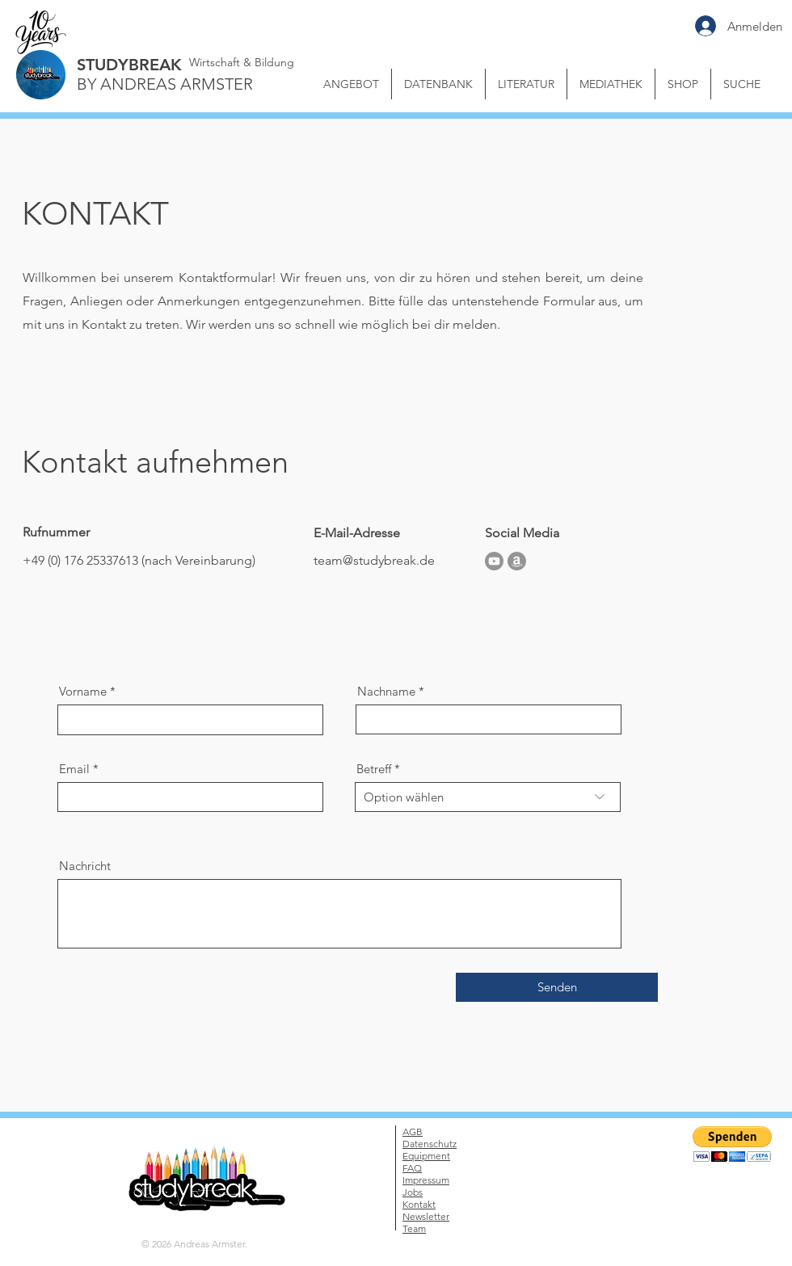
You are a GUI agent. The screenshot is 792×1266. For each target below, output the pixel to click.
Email (74, 769)
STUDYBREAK (129, 64)
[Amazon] (517, 561)
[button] (611, 84)
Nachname (386, 691)
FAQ (412, 1168)
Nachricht (85, 866)
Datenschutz (429, 1144)
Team (414, 1228)
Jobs (412, 1192)
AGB (412, 1131)
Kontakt (419, 1204)
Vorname (83, 691)
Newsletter (425, 1216)
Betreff (373, 769)
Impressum (425, 1180)
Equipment (426, 1156)
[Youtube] (494, 561)
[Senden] (557, 987)
